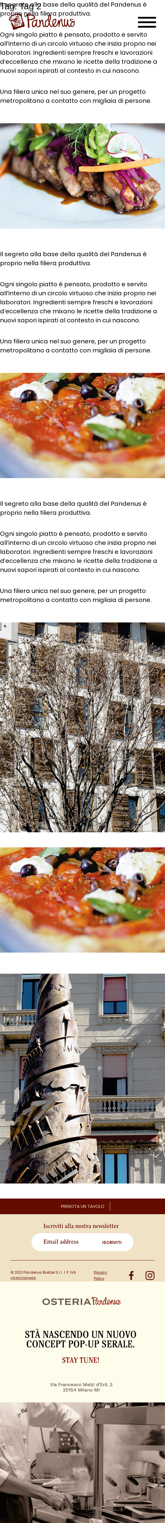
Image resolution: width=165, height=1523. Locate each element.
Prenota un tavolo (82, 1206)
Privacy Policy (100, 1275)
